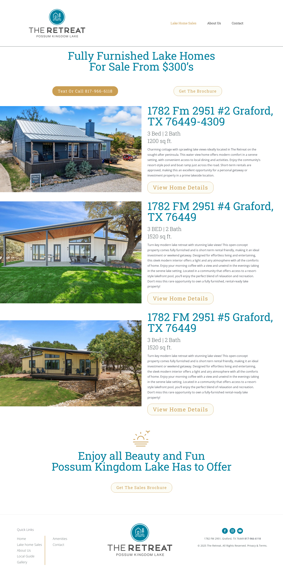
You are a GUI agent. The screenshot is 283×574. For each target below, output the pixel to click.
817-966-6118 (253, 538)
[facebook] (225, 531)
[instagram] (232, 531)
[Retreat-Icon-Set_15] (140, 524)
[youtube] (240, 531)
